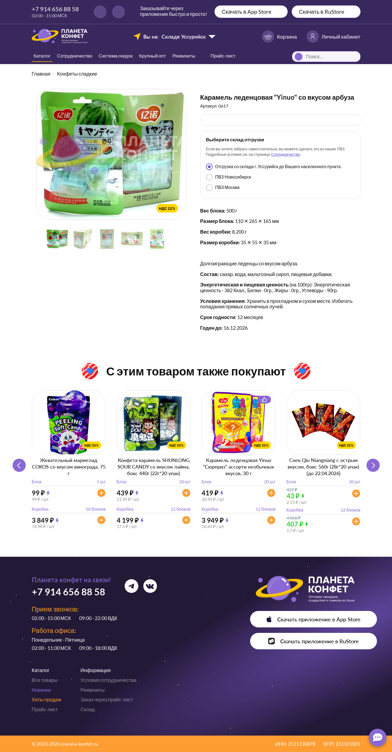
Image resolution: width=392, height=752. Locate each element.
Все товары (45, 680)
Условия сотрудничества (108, 680)
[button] (373, 465)
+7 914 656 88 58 (55, 9)
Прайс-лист (45, 709)
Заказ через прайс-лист (107, 699)
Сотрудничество (74, 56)
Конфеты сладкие (77, 74)
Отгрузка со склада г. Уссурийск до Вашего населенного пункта (273, 166)
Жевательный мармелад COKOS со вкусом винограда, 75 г (68, 466)
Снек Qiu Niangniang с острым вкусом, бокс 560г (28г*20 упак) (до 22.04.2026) (323, 466)
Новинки (41, 690)
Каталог (42, 56)
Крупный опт (152, 56)
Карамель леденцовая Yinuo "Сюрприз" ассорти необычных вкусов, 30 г (238, 466)
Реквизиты (184, 56)
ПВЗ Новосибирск (228, 177)
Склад (88, 709)
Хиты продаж (46, 699)
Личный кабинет (333, 36)
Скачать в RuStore (321, 11)
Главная (41, 74)
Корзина (279, 36)
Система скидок (116, 56)
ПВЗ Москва (223, 187)
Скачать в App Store (246, 11)
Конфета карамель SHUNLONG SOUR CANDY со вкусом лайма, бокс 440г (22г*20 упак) (154, 466)
